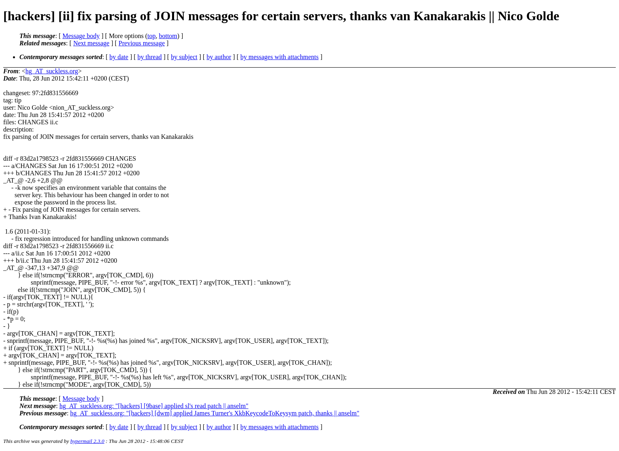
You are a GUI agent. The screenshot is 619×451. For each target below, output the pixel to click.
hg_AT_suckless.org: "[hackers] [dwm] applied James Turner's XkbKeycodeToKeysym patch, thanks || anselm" (214, 413)
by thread (150, 56)
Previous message (142, 43)
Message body (81, 35)
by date (118, 56)
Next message (91, 43)
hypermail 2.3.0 (87, 441)
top (151, 35)
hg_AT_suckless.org (52, 71)
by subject (184, 56)
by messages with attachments (279, 56)
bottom (168, 35)
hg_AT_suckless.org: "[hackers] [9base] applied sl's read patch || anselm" (154, 405)
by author (218, 56)
